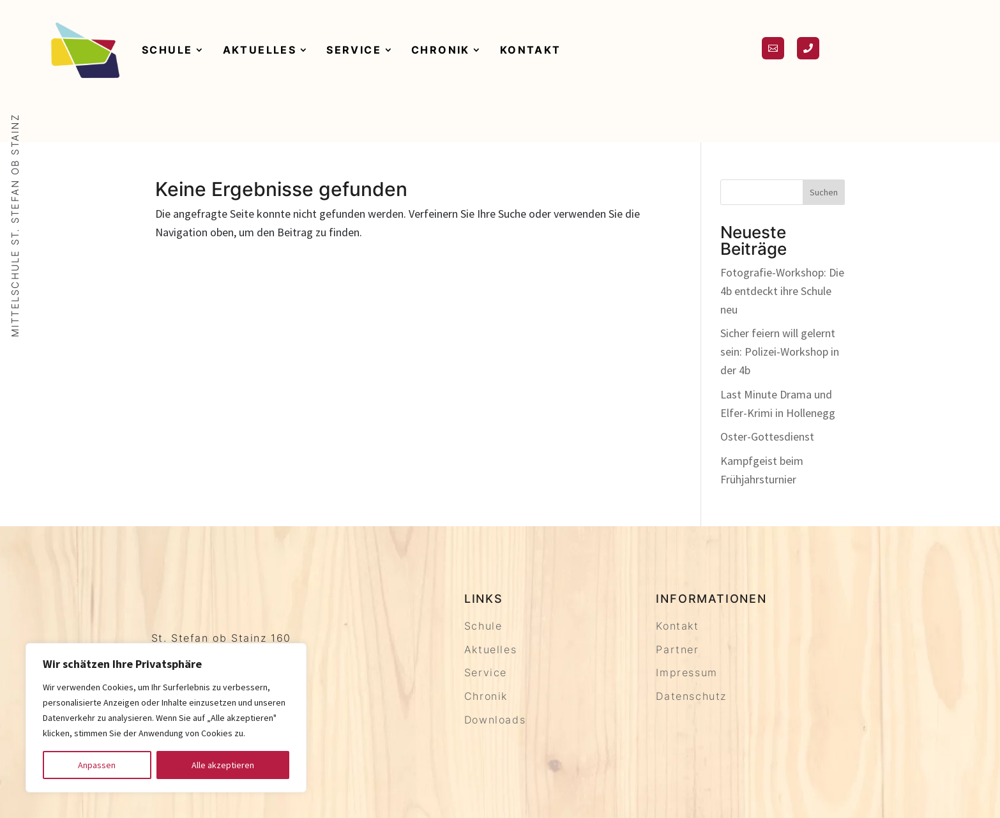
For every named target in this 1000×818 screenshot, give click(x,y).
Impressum (686, 672)
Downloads (495, 719)
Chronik (440, 49)
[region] (166, 717)
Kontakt (530, 49)
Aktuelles (260, 49)
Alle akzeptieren (223, 765)
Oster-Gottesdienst (767, 436)
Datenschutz (691, 696)
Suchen (824, 192)
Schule (167, 49)
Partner (677, 649)
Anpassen (97, 765)
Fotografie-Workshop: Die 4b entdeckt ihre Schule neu (782, 291)
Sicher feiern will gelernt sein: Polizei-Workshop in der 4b (779, 351)
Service (353, 49)
